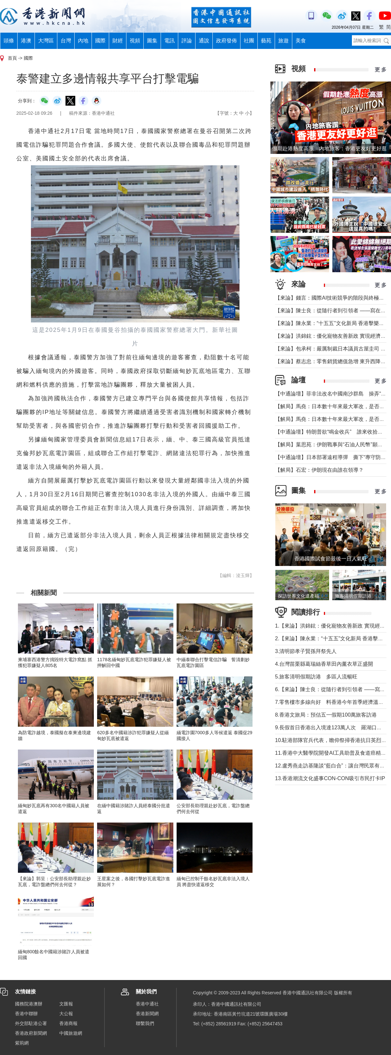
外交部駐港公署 (31, 1023)
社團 (249, 40)
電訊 (169, 40)
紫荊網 (22, 1043)
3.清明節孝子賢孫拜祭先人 (306, 651)
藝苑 (266, 40)
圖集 (152, 40)
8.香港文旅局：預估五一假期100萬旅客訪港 (326, 715)
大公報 (66, 1013)
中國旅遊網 (70, 1033)
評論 (186, 40)
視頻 (135, 40)
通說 (204, 40)
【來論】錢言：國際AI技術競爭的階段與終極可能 (332, 298)
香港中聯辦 (26, 1013)
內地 (83, 40)
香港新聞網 (147, 1013)
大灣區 (46, 40)
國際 (100, 40)
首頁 (12, 58)
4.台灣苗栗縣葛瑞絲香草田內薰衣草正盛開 (324, 664)
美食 (301, 40)
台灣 (66, 40)
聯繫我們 (145, 1023)
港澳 (26, 40)
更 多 (380, 69)
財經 (117, 40)
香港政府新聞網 (31, 1033)
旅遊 (283, 40)
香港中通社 (147, 1003)
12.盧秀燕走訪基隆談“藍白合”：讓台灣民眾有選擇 (332, 765)
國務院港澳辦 (28, 1003)
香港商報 (68, 1023)
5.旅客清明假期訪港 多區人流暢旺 (316, 676)
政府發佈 (226, 40)
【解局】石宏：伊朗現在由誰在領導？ (319, 470)
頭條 (9, 40)
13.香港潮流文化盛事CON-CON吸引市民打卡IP (330, 778)
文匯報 (66, 1003)
